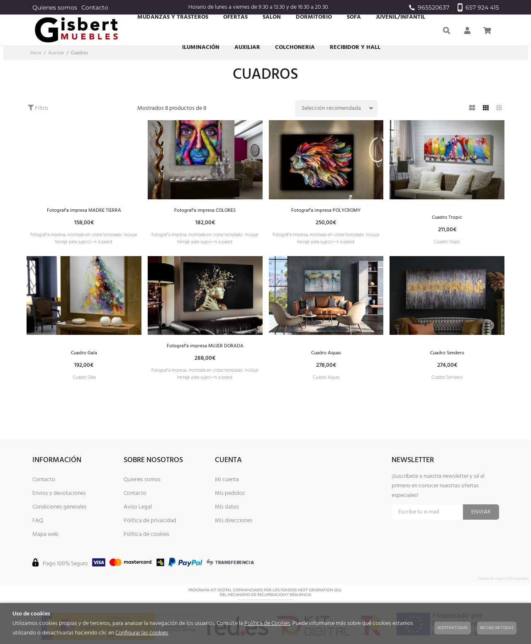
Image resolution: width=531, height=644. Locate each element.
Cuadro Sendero (447, 359)
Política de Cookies (267, 623)
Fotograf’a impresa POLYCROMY (325, 210)
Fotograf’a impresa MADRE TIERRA (84, 210)
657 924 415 (478, 7)
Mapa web (45, 534)
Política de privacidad (150, 520)
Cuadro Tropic (447, 219)
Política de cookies (146, 534)
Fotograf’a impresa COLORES (205, 210)
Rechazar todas (497, 628)
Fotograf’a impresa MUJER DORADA (205, 351)
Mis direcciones (234, 520)
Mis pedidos (230, 493)
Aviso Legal (138, 507)
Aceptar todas (452, 628)
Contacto (94, 7)
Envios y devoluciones (59, 493)
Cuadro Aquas (325, 359)
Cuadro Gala (84, 359)
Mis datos (227, 507)
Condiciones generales (59, 507)
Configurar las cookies (141, 633)
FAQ (37, 520)
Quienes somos (54, 7)
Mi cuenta (227, 479)
